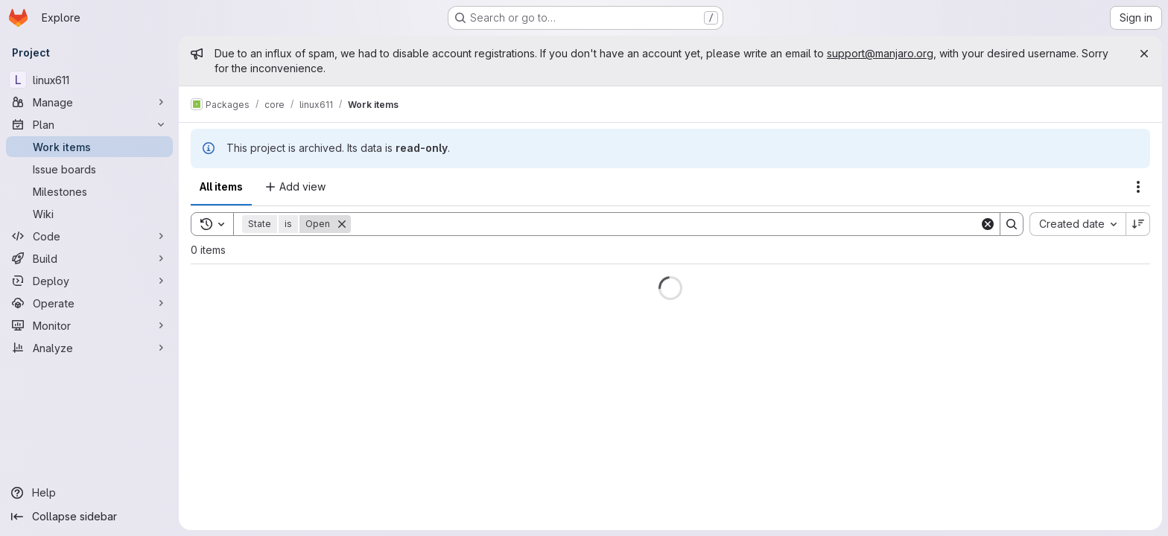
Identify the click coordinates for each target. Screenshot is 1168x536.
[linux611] (89, 79)
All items (221, 186)
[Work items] (89, 146)
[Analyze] (89, 347)
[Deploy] (89, 280)
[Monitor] (89, 325)
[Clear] (988, 224)
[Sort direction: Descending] (1138, 224)
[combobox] (1077, 224)
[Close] (1144, 54)
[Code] (89, 236)
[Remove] (342, 224)
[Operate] (89, 303)
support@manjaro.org (880, 53)
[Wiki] (89, 213)
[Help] (89, 492)
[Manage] (89, 102)
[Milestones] (89, 191)
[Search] (665, 224)
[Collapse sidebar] (89, 516)
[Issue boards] (89, 169)
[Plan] (89, 124)
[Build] (89, 258)
